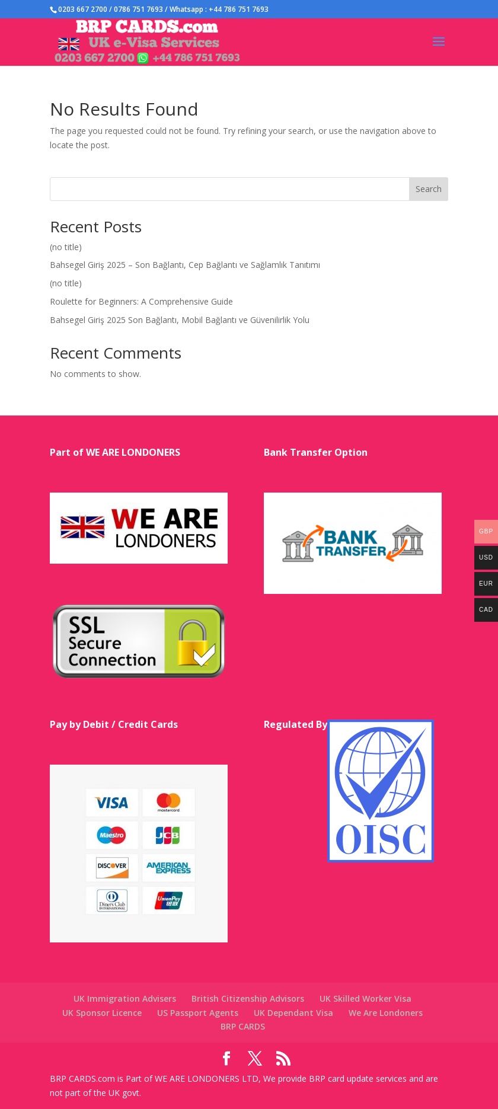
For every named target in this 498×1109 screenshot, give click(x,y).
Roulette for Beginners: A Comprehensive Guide (141, 301)
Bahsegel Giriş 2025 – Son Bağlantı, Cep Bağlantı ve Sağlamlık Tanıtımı (185, 264)
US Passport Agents (197, 1012)
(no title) (66, 247)
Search (429, 188)
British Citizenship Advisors (247, 998)
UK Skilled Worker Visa (365, 998)
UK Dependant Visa (293, 1012)
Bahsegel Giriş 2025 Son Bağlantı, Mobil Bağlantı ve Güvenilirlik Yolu (179, 319)
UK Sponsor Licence (102, 1012)
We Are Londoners (386, 1012)
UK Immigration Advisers (125, 998)
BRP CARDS (243, 1026)
